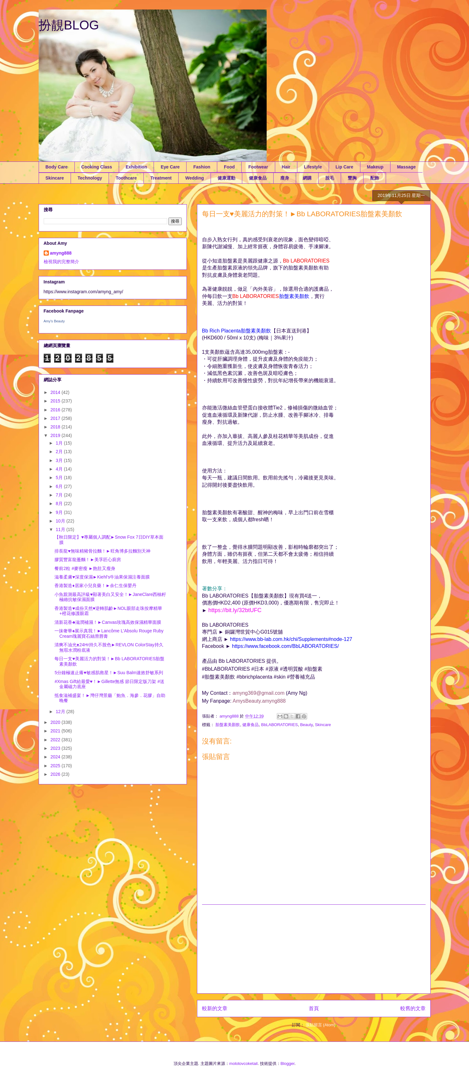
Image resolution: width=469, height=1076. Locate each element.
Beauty (306, 724)
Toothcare (126, 177)
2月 (60, 451)
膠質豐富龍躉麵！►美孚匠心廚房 (87, 559)
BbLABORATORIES (279, 724)
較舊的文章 (413, 1008)
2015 (55, 400)
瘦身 (284, 177)
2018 (55, 426)
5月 (60, 477)
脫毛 (329, 177)
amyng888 (61, 253)
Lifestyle (313, 166)
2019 (55, 435)
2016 (55, 409)
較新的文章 (214, 1008)
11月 (61, 529)
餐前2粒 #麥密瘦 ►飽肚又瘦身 (84, 568)
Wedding (194, 177)
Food (229, 166)
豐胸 (352, 177)
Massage (406, 166)
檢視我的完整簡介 (61, 261)
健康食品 (258, 177)
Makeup (375, 166)
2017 (55, 418)
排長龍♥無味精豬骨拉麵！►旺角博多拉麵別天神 (102, 551)
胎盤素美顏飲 (227, 724)
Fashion (201, 166)
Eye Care (170, 166)
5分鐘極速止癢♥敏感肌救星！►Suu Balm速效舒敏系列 (108, 672)
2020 (55, 722)
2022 (55, 739)
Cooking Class (96, 166)
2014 (55, 392)
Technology (90, 177)
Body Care (57, 166)
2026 (55, 774)
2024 (55, 756)
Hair (286, 166)
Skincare (55, 177)
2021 (55, 730)
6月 (60, 486)
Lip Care (344, 166)
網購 (307, 177)
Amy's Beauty (54, 321)
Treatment (161, 177)
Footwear (258, 166)
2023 (55, 748)
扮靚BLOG (69, 25)
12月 (61, 711)
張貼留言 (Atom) (321, 1024)
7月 (60, 494)
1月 (60, 443)
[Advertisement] (313, 949)
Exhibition (136, 166)
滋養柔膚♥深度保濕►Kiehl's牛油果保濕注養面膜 (102, 576)
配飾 (374, 177)
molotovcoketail (243, 1063)
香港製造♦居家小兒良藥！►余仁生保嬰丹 (95, 585)
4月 (60, 469)
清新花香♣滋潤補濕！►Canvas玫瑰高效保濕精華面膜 (107, 622)
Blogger (288, 1063)
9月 (60, 512)
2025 (55, 765)
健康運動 (226, 177)
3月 (60, 460)
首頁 (314, 1008)
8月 (60, 503)
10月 (61, 520)
